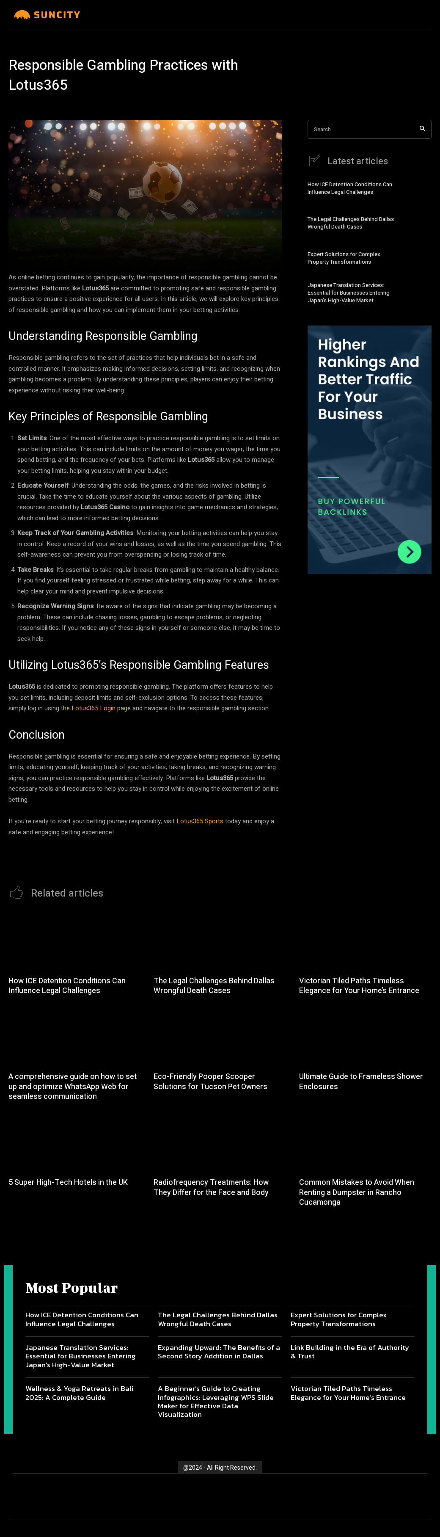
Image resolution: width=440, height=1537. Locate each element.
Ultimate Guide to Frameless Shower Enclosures (361, 1081)
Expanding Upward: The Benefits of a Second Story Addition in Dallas (219, 1351)
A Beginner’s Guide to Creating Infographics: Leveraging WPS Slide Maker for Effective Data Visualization (216, 1401)
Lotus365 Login (94, 708)
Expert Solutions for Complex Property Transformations (344, 258)
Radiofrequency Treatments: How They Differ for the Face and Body (211, 1187)
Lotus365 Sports (199, 821)
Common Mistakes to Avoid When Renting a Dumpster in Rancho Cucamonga (356, 1192)
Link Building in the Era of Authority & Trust (350, 1351)
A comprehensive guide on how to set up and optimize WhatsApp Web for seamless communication (72, 1086)
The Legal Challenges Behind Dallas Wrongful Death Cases (351, 223)
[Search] (422, 129)
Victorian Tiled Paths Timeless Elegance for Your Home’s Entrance (359, 985)
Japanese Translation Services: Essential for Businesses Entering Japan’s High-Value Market (349, 292)
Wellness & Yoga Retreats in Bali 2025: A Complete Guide (79, 1392)
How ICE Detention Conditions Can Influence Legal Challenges (350, 188)
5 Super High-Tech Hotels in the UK (68, 1182)
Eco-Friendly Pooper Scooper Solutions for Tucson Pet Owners (210, 1081)
